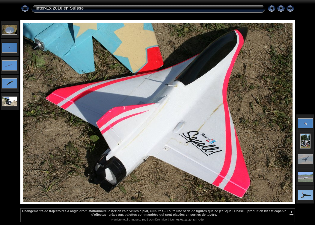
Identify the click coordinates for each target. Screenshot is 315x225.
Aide (201, 219)
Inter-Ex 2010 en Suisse (60, 8)
